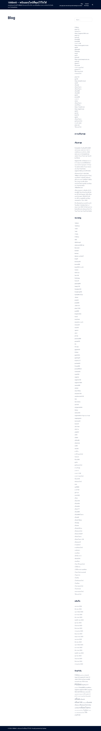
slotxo (76, 101)
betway (76, 253)
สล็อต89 (77, 517)
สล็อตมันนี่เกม (78, 528)
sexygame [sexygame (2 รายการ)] (89, 689)
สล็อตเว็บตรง (78, 87)
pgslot (76, 47)
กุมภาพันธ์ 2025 (79, 644)
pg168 (76, 79)
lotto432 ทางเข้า (79, 322)
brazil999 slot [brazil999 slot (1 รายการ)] (82, 675)
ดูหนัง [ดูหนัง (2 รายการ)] (87, 694)
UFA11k (77, 429)
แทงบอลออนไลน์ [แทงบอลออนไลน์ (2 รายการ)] (80, 712)
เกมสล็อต (77, 553)
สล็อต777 (77, 509)
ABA (76, 239)
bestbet (77, 250)
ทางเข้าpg (77, 468)
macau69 (77, 325)
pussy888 (77, 39)
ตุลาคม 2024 (78, 656)
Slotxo (76, 410)
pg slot (76, 113)
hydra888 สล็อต (79, 294)
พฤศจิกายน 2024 (79, 653)
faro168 (77, 275)
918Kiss (77, 237)
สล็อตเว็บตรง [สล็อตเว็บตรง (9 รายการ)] (85, 708)
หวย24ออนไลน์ (79, 547)
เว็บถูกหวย (77, 575)
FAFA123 (77, 272)
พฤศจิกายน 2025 (79, 620)
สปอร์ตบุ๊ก (77, 495)
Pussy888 (77, 366)
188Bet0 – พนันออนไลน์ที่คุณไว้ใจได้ (27, 2)
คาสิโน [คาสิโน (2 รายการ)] (84, 694)
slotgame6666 (78, 407)
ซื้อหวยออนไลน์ (79, 71)
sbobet (76, 388)
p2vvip (76, 336)
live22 (76, 53)
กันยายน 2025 (78, 625)
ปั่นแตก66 (77, 65)
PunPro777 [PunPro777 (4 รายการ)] (85, 685)
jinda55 (77, 300)
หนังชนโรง (77, 31)
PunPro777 (78, 360)
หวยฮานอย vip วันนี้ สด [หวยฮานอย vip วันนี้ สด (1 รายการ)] (79, 710)
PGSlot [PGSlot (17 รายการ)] (78, 684)
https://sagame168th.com (82, 33)
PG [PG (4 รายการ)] (83, 681)
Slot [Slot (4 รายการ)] (76, 692)
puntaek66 (77, 363)
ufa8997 (77, 432)
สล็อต (76, 498)
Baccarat (77, 248)
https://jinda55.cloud (80, 81)
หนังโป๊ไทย (77, 105)
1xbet (76, 228)
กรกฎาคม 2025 (79, 631)
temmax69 (77, 421)
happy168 (77, 286)
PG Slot (77, 347)
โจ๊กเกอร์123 (78, 127)
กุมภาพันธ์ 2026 (79, 612)
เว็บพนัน (77, 577)
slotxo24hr (77, 413)
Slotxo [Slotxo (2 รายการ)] (83, 692)
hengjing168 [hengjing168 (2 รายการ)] (82, 677)
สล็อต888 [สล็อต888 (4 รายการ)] (89, 702)
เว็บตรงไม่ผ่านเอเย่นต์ (80, 572)
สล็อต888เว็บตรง (79, 514)
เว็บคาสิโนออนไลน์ (80, 564)
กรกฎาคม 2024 (79, 664)
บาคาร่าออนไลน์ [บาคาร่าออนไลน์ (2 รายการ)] (82, 696)
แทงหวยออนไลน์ (79, 591)
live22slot (77, 319)
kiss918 (77, 115)
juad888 (77, 311)
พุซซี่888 (77, 487)
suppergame (78, 418)
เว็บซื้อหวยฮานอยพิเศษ (81, 569)
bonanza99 (78, 261)
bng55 (76, 259)
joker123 (77, 29)
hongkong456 (78, 292)
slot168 (77, 404)
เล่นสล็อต (77, 561)
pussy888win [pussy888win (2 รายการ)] (88, 687)
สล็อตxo (77, 525)
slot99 (76, 83)
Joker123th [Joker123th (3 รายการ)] (78, 679)
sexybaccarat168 (79, 396)
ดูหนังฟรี (77, 37)
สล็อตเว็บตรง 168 (79, 539)
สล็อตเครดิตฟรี (79, 533)
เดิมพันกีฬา (77, 558)
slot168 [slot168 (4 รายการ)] (79, 692)
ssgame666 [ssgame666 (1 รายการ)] (77, 694)
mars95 (77, 327)
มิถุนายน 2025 (78, 634)
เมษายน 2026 (78, 606)
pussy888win (78, 369)
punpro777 (77, 69)
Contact (87, 3)
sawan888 (77, 385)
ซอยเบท (77, 456)
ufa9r (76, 434)
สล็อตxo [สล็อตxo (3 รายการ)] (77, 705)
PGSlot (76, 352)
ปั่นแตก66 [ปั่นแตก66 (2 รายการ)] (88, 696)
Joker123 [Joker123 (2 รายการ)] (88, 677)
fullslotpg (77, 51)
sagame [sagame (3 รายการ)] (77, 689)
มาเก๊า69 (77, 490)
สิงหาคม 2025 (78, 628)
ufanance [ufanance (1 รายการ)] (80, 694)
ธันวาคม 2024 (78, 650)
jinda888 (77, 303)
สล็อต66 (77, 85)
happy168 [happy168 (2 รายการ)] (77, 677)
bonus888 (77, 264)
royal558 (77, 374)
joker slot (77, 125)
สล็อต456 (77, 503)
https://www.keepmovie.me (82, 59)
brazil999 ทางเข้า (79, 267)
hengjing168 (78, 289)
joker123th (77, 308)
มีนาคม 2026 (78, 609)
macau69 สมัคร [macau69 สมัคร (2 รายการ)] (78, 681)
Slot (76, 399)
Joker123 (77, 305)
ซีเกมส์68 (77, 459)
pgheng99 (77, 49)
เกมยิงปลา (77, 550)
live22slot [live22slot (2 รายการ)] (83, 679)
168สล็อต (77, 226)
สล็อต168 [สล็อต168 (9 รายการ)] (78, 702)
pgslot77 (77, 63)
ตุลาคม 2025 (78, 623)
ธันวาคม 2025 (78, 617)
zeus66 (76, 448)
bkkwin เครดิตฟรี (79, 256)
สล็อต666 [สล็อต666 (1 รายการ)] (84, 702)
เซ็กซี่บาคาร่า (78, 555)
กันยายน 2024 (78, 658)
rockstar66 (77, 371)
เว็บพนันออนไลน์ (79, 580)
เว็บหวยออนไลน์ (79, 586)
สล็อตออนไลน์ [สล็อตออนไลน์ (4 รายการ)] (83, 705)
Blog (82, 3)
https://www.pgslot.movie (81, 45)
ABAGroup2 (78, 242)
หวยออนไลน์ (78, 73)
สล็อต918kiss (78, 520)
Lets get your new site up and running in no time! (70, 5)
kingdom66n (78, 314)
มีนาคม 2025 (78, 642)
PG (75, 344)
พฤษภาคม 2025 (79, 636)
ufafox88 (77, 440)
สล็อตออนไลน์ (78, 531)
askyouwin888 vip (79, 245)
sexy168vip (78, 391)
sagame (77, 377)
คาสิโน (76, 451)
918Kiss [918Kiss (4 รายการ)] (77, 675)
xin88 (76, 446)
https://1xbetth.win (80, 107)
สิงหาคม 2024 (78, 661)
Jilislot (76, 297)
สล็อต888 (77, 91)
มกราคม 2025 (78, 647)
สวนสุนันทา (78, 544)
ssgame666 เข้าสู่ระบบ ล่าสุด (82, 415)
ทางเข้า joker (78, 123)
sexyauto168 (78, 393)
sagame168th (78, 382)
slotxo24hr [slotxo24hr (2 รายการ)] (88, 692)
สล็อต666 (77, 506)
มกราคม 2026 (78, 614)
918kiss (77, 27)
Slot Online (77, 402)
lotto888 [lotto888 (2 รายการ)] (88, 679)
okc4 (76, 333)
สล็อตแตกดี (78, 542)
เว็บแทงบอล (78, 588)
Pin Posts (86, 5)
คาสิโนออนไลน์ (79, 454)
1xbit (76, 231)
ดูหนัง (76, 55)
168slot (77, 223)
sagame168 (78, 380)
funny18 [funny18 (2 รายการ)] (87, 675)
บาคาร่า (77, 99)
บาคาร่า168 (78, 43)
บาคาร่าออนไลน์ (79, 67)
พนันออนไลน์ (78, 481)
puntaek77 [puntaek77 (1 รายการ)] (76, 687)
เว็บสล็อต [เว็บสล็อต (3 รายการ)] (85, 710)
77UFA (76, 234)
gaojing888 (78, 283)
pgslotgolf (77, 358)
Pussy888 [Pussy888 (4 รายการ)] (82, 687)
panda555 (77, 341)
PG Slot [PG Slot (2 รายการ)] (86, 681)
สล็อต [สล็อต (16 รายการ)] (77, 699)
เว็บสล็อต (77, 583)
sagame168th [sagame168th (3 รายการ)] (83, 689)
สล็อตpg (77, 522)
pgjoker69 (77, 349)
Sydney (44, 728)
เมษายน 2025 (78, 639)
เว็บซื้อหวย (77, 566)
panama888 (78, 338)
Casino (76, 270)
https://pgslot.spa (79, 109)
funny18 (77, 281)
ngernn (76, 330)
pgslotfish (77, 355)
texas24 (77, 424)
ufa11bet (77, 426)
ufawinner (77, 443)
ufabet (76, 437)
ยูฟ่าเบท (77, 492)
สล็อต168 (77, 500)
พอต (76, 484)
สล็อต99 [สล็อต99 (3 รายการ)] (82, 699)
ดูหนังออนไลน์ (78, 121)
